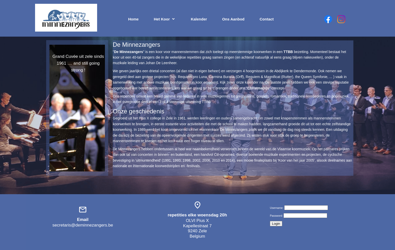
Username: (277, 207)
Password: (276, 215)
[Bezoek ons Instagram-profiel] (341, 19)
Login (276, 224)
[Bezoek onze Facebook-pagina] (328, 19)
